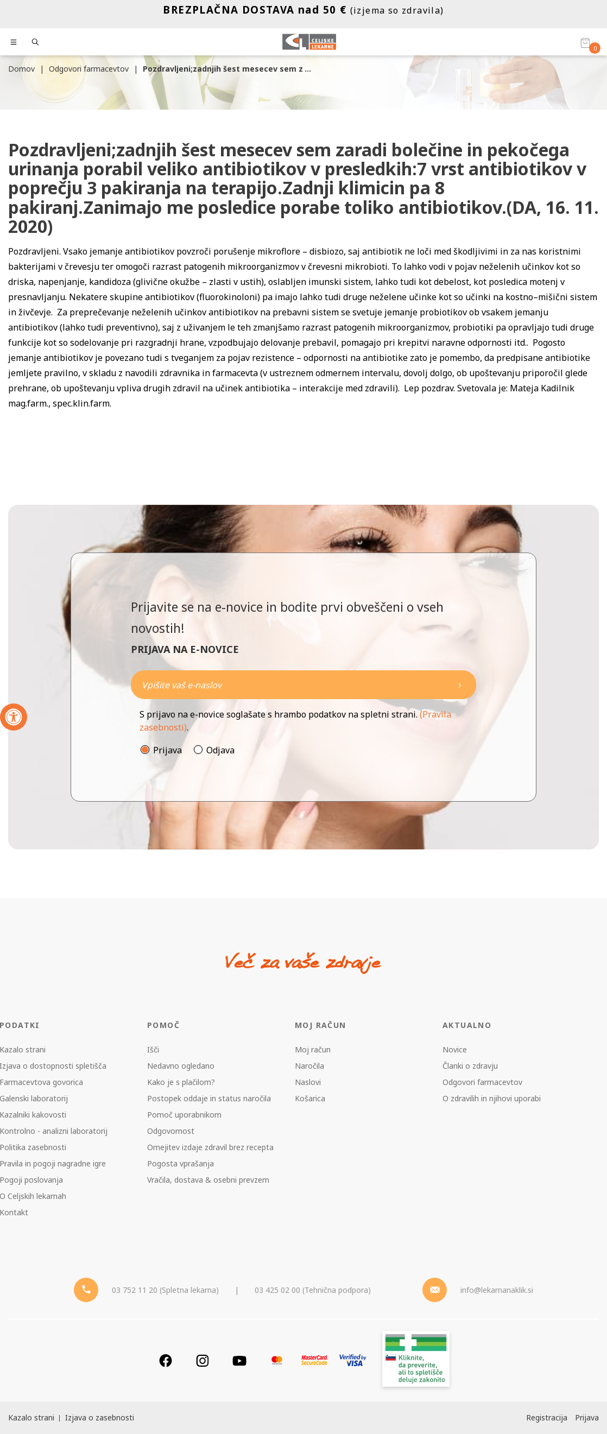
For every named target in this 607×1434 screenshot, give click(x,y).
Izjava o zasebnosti (99, 1417)
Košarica (310, 1098)
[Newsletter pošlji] (460, 684)
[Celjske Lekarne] (309, 42)
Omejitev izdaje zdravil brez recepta (210, 1147)
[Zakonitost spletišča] (415, 1360)
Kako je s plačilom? (181, 1082)
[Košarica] (585, 42)
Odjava (220, 750)
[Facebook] (166, 1360)
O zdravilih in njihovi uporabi (491, 1098)
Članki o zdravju (470, 1066)
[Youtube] (239, 1360)
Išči (153, 1049)
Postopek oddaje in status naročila (209, 1098)
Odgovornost (170, 1131)
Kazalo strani (31, 1417)
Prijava (167, 750)
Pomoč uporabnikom (184, 1114)
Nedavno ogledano (180, 1066)
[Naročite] (303, 684)
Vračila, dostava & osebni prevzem (208, 1180)
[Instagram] (202, 1360)
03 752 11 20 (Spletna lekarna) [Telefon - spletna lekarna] (165, 1290)
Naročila (309, 1066)
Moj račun (313, 1049)
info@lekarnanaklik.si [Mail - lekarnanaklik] (496, 1290)
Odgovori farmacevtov (482, 1082)
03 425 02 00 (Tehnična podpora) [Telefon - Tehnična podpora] (313, 1290)
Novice (454, 1049)
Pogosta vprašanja (180, 1163)
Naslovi (308, 1082)
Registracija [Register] (546, 1417)
